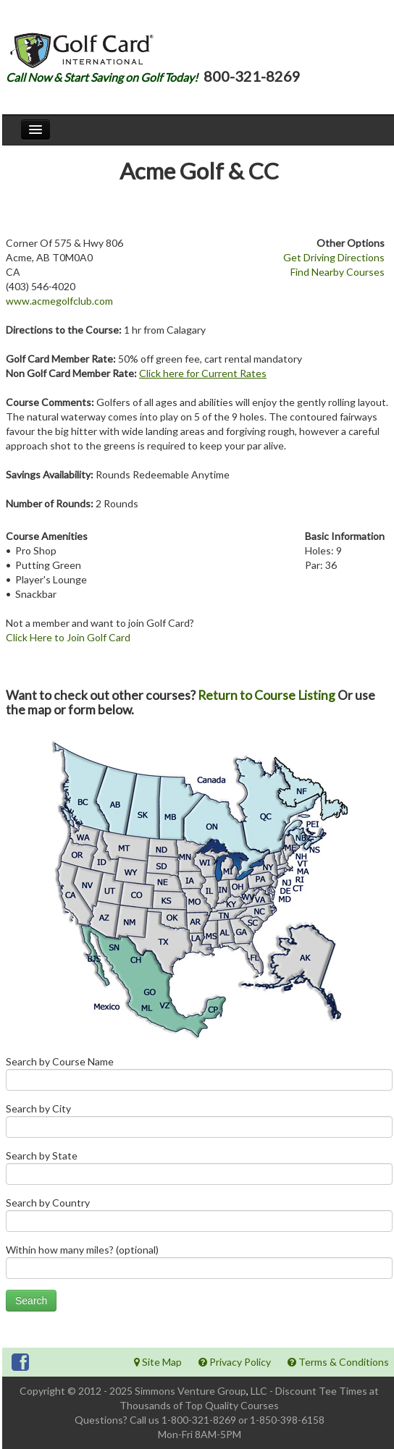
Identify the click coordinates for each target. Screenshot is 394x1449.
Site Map (158, 1362)
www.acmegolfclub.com (59, 301)
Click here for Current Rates (203, 373)
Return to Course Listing (266, 695)
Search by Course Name (199, 1076)
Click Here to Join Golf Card (68, 637)
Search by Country (199, 1217)
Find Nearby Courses (337, 272)
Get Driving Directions (334, 257)
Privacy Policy (234, 1362)
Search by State (199, 1170)
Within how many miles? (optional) (199, 1264)
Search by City (199, 1123)
